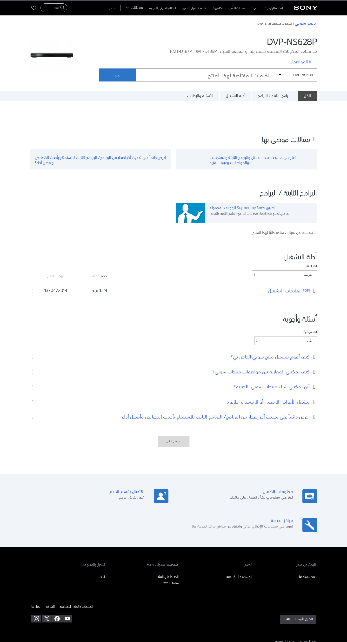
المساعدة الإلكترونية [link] (239, 550)
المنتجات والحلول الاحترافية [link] (76, 580)
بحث (117, 75)
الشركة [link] (50, 580)
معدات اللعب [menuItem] (237, 8)
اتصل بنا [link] (36, 580)
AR (288, 593)
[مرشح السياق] (296, 74)
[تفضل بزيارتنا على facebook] (57, 593)
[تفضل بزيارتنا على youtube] (67, 593)
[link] (304, 593)
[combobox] (226, 74)
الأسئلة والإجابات (200, 96)
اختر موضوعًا (310, 306)
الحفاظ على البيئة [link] (168, 550)
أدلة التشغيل (235, 96)
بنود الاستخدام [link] (308, 616)
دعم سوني (306, 22)
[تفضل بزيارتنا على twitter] (47, 593)
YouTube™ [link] (171, 557)
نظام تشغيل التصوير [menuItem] (194, 8)
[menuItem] (112, 8)
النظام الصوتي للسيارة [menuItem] (162, 8)
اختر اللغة (312, 240)
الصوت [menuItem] (255, 8)
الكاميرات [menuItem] (217, 8)
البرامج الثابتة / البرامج (275, 96)
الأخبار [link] (101, 550)
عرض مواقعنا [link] (307, 550)
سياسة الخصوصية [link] (284, 616)
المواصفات (298, 61)
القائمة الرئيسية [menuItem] (274, 8)
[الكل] (307, 96)
